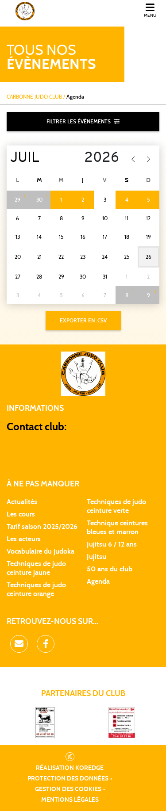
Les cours (21, 514)
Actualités (22, 501)
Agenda (98, 581)
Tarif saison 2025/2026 (42, 526)
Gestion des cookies (68, 789)
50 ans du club (109, 569)
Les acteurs (24, 539)
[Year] (97, 158)
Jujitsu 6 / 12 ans (112, 544)
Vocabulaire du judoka (40, 551)
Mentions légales (70, 800)
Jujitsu (96, 556)
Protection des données (67, 779)
